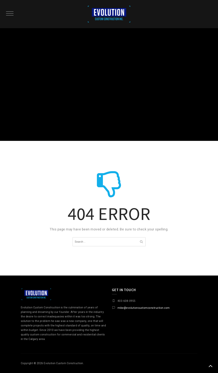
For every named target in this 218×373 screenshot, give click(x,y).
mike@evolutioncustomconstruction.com (144, 307)
